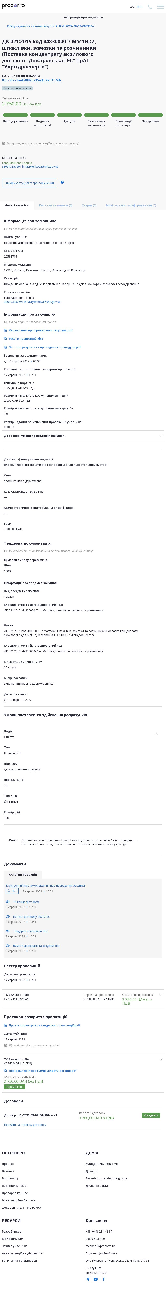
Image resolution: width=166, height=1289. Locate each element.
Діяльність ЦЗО (97, 1186)
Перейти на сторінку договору (25, 1125)
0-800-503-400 (95, 1239)
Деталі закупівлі (17, 205)
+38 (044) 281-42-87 (99, 1231)
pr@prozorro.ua (96, 1273)
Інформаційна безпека (18, 1200)
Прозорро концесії (15, 1193)
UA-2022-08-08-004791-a (21, 76)
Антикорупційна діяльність (22, 1253)
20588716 (10, 256)
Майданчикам (12, 1239)
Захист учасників (15, 1246)
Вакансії (8, 1171)
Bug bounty (10, 1178)
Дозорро (92, 1171)
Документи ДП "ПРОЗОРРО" (22, 1207)
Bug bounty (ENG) (14, 1186)
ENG (139, 7)
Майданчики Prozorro (102, 1164)
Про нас (8, 1164)
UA (132, 7)
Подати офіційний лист (101, 1253)
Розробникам (12, 1231)
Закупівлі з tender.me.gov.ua (106, 1178)
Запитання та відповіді (19, 1260)
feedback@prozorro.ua (101, 1246)
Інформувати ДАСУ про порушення (29, 183)
